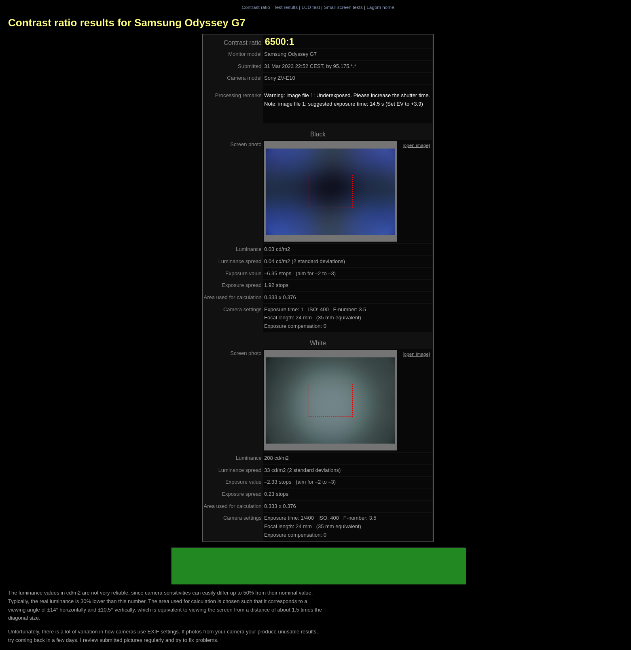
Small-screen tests (343, 7)
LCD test (311, 7)
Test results (286, 7)
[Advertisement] (319, 566)
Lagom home (380, 7)
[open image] (416, 145)
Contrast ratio (255, 7)
